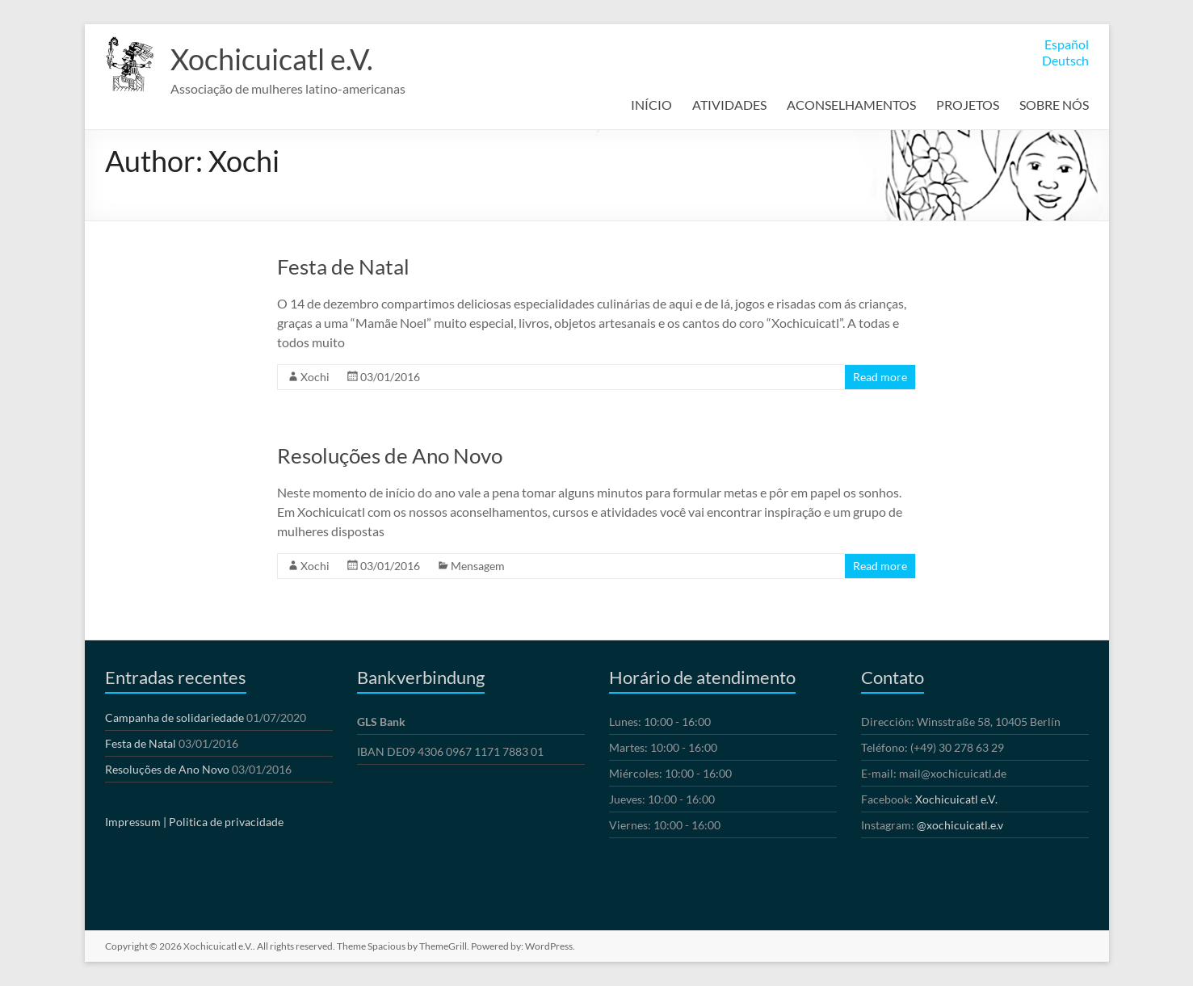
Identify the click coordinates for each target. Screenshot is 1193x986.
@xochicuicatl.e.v (960, 825)
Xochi (315, 377)
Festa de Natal (343, 266)
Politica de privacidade (226, 822)
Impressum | (135, 822)
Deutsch (1065, 60)
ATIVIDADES (729, 104)
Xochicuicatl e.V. (271, 59)
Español (1066, 44)
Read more (880, 377)
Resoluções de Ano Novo (389, 455)
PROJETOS (967, 104)
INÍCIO (651, 104)
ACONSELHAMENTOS (851, 104)
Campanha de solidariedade (174, 717)
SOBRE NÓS (1054, 104)
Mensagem (478, 566)
